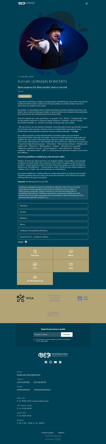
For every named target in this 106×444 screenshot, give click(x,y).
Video (71, 265)
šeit (47, 197)
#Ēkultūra (23, 218)
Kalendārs (24, 206)
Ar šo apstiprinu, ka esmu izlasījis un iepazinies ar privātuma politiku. (53, 340)
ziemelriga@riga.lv (23, 389)
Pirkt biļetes (24, 96)
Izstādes (23, 212)
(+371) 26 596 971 (40, 382)
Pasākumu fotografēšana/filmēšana (34, 230)
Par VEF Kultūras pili (35, 278)
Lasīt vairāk (44, 341)
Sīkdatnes (61, 433)
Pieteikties (66, 334)
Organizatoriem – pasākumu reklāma (34, 237)
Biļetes (22, 224)
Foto (35, 265)
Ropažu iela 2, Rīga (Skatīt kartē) (28, 375)
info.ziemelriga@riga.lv (42, 389)
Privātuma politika (47, 433)
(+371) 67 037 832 (23, 382)
